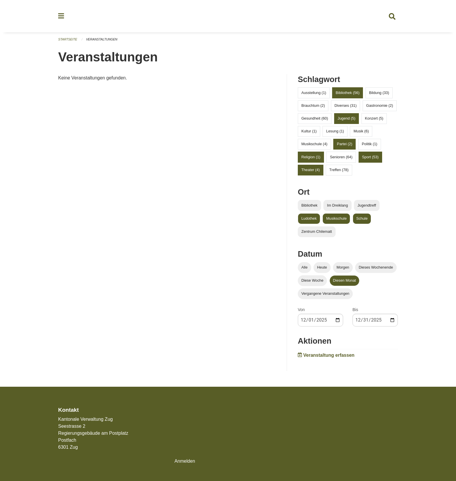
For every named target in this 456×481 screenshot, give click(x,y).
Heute (322, 269)
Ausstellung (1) (313, 94)
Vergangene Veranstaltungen (325, 295)
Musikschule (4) (314, 145)
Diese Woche (312, 282)
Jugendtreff (366, 207)
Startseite (68, 40)
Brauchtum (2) (313, 107)
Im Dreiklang (337, 207)
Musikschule (336, 220)
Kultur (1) (309, 132)
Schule (362, 220)
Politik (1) (369, 145)
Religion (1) (310, 158)
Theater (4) (310, 171)
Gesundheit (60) (314, 120)
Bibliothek (309, 207)
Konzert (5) (374, 120)
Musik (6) (361, 132)
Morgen (342, 269)
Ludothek (309, 220)
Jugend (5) (346, 120)
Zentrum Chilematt (316, 233)
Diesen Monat (344, 282)
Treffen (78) (338, 171)
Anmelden (184, 461)
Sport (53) (370, 158)
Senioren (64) (341, 158)
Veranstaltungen (102, 40)
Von (301, 311)
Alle (304, 269)
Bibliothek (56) (347, 94)
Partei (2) (344, 145)
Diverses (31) (345, 107)
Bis (355, 311)
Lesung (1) (335, 132)
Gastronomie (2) (379, 107)
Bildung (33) (379, 94)
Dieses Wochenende (376, 269)
